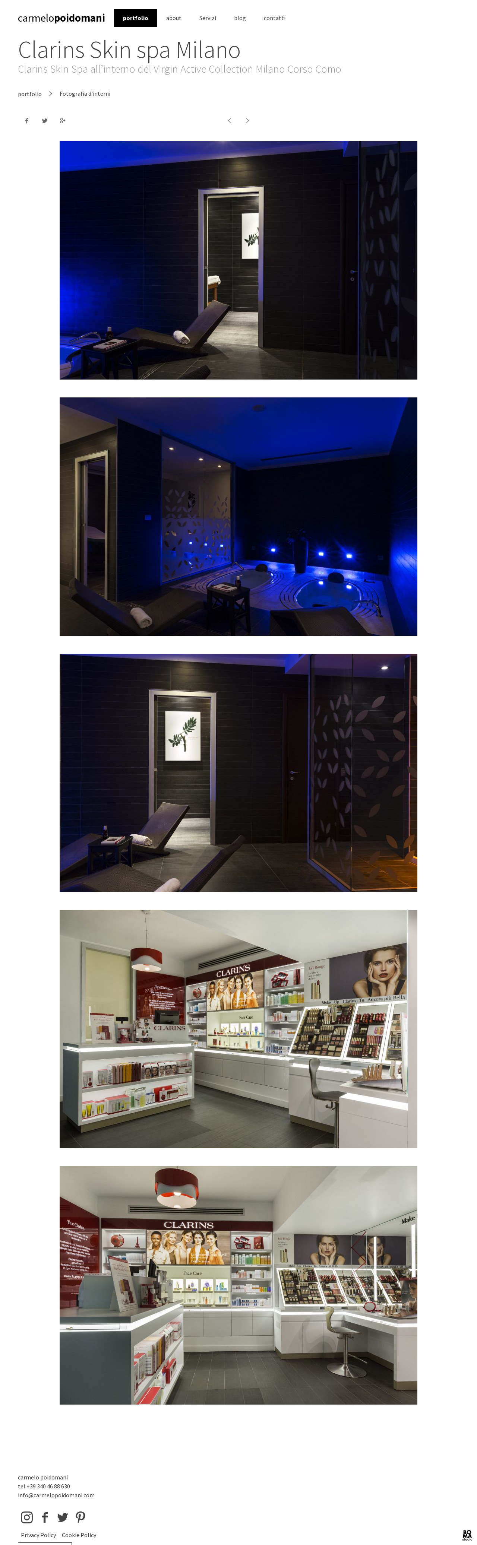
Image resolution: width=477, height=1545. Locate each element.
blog (240, 18)
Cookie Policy (79, 1535)
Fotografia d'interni (85, 93)
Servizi (207, 18)
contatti (274, 18)
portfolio (135, 18)
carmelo (61, 18)
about (173, 18)
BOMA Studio (467, 1535)
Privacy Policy (38, 1535)
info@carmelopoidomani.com (56, 1495)
